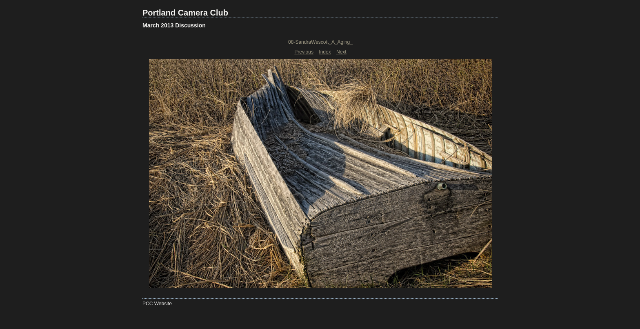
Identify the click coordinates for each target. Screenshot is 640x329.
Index (325, 52)
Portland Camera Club (185, 12)
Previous (303, 52)
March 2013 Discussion (174, 25)
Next (341, 52)
